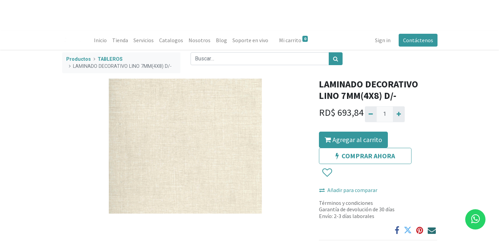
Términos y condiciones (346, 202)
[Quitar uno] (371, 114)
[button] (327, 173)
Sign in (382, 40)
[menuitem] (101, 40)
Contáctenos (418, 40)
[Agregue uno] (399, 114)
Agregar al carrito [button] (353, 139)
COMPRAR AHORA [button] (365, 156)
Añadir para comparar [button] (348, 190)
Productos (78, 59)
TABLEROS (110, 59)
